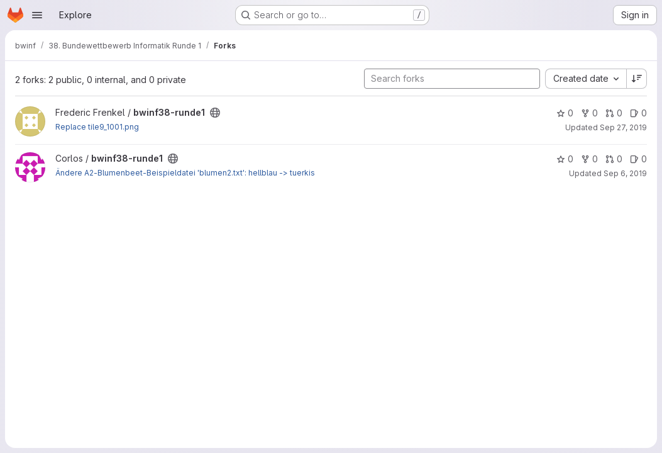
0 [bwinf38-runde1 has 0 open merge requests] (613, 113)
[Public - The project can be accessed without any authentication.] (215, 113)
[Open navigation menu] (37, 15)
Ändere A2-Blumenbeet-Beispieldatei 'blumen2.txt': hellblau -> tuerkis (185, 172)
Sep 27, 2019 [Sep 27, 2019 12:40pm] (623, 127)
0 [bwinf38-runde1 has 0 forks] (589, 113)
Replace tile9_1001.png (97, 126)
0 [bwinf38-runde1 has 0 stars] (564, 113)
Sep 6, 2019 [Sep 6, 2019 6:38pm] (625, 173)
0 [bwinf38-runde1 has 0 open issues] (638, 113)
